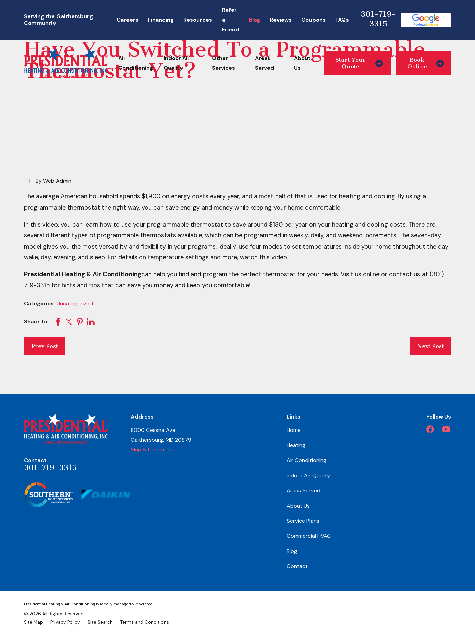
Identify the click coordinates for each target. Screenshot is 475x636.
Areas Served (303, 490)
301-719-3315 (378, 19)
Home (294, 430)
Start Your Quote (359, 62)
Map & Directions (152, 449)
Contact (297, 566)
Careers (127, 19)
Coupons (313, 19)
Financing (161, 19)
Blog (254, 19)
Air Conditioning (306, 460)
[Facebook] (430, 429)
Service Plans (303, 520)
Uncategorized (75, 303)
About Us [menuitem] (302, 62)
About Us (298, 505)
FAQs (342, 19)
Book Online (425, 62)
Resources (197, 19)
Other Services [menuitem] (223, 62)
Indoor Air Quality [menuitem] (176, 62)
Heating (296, 445)
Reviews (281, 19)
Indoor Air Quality (308, 475)
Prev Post (44, 346)
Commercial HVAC (309, 535)
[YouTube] (446, 429)
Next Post (430, 346)
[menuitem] (33, 622)
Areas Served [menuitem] (264, 62)
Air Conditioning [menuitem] (135, 62)
